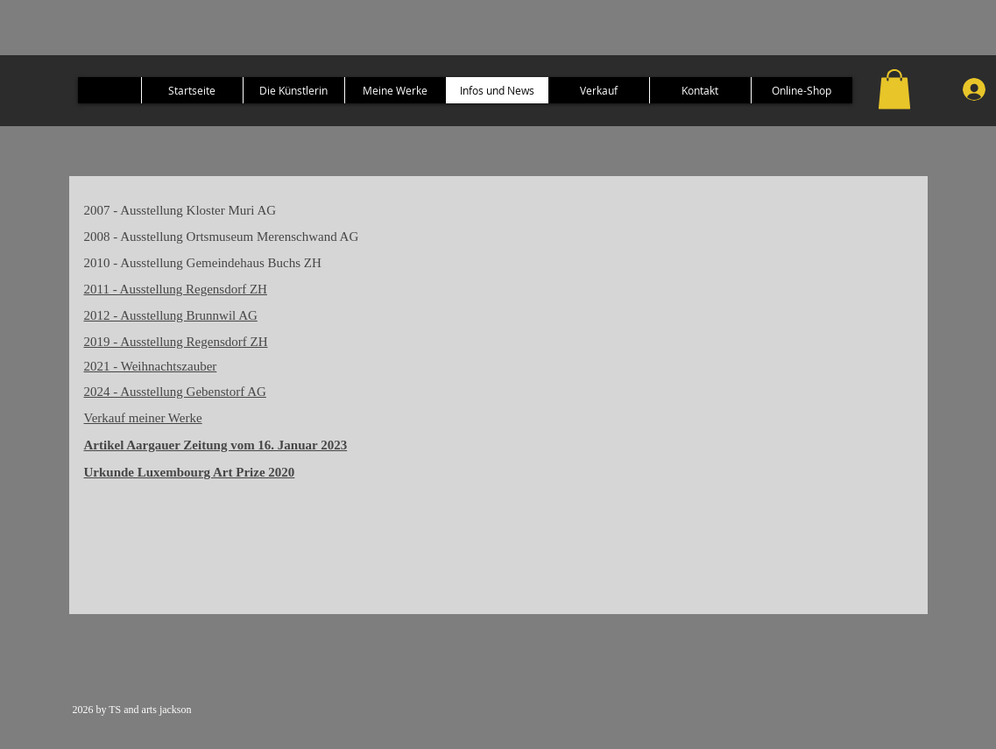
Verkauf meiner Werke (143, 418)
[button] (894, 89)
